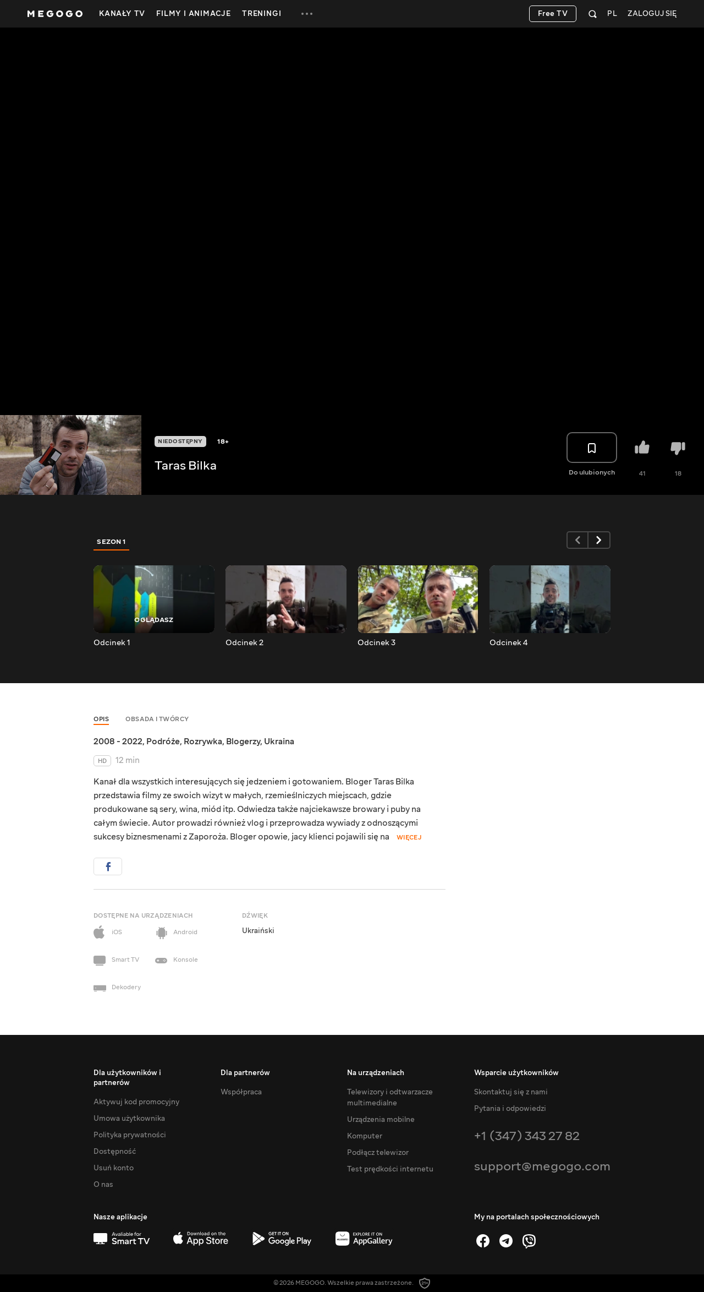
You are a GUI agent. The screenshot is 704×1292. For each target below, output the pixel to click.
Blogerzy (243, 741)
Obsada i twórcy (157, 719)
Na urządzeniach (375, 1073)
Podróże (163, 741)
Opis (101, 719)
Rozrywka (203, 741)
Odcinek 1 (112, 643)
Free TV (553, 14)
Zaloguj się (652, 14)
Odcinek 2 (244, 643)
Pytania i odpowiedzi (510, 1109)
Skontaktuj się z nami (511, 1092)
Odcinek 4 (508, 643)
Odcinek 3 (376, 643)
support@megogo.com (542, 1166)
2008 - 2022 (118, 741)
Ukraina (279, 741)
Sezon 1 (112, 541)
